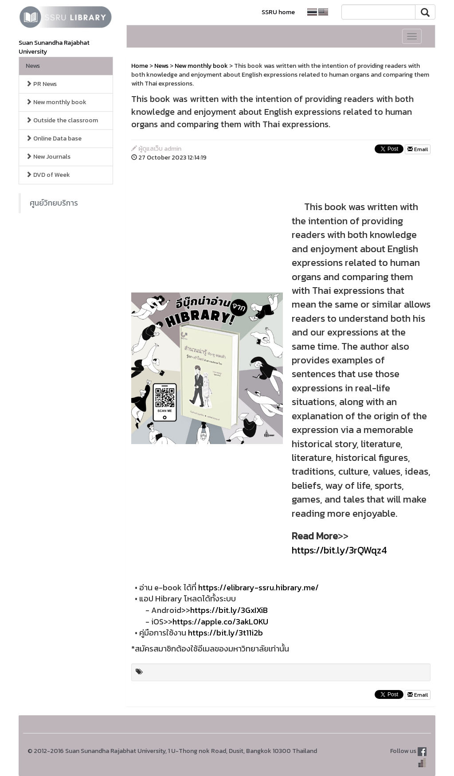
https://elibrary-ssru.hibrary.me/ (258, 587)
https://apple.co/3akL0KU (220, 622)
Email (417, 149)
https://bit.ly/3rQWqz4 (339, 550)
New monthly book (56, 102)
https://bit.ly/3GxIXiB (229, 610)
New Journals (48, 156)
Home (139, 65)
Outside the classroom (62, 120)
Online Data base (54, 138)
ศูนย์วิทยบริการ (54, 203)
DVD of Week (48, 174)
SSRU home (278, 12)
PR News (41, 84)
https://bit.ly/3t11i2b (225, 633)
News (33, 65)
